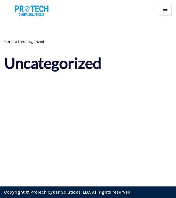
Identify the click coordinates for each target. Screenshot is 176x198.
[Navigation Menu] (165, 10)
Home (9, 41)
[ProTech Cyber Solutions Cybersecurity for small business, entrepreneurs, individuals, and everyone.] (31, 11)
